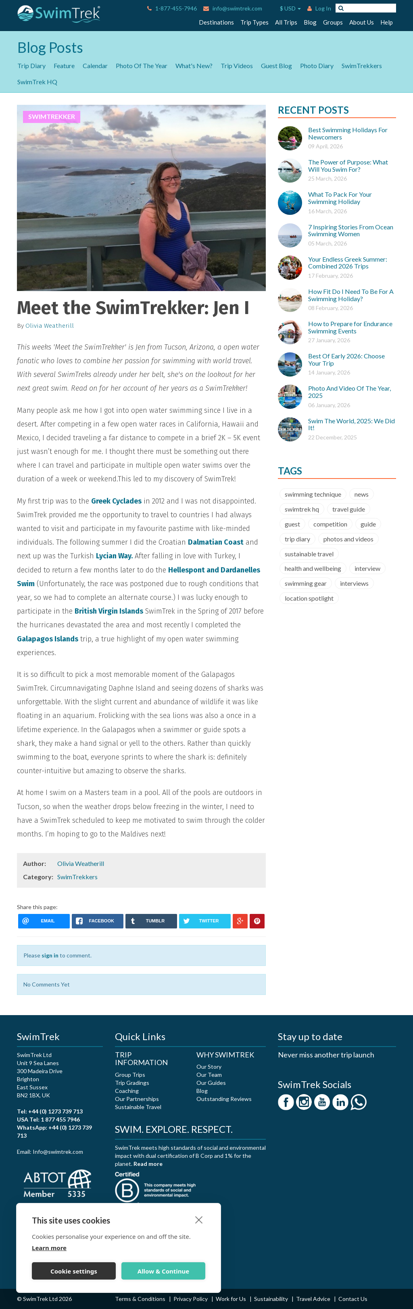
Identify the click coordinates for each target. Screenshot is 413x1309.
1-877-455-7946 (172, 8)
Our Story (208, 1066)
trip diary (297, 539)
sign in (50, 955)
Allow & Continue (164, 1271)
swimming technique (313, 494)
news (362, 494)
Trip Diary (31, 65)
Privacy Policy (191, 1298)
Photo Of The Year (141, 65)
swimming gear (306, 583)
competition (330, 524)
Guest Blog (276, 65)
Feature (64, 65)
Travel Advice (314, 1298)
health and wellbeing (313, 568)
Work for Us (231, 1298)
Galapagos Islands (47, 639)
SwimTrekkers (362, 65)
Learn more (49, 1248)
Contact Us (352, 1298)
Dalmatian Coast (216, 542)
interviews (354, 583)
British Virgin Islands (109, 611)
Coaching (127, 1090)
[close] (199, 1219)
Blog (310, 22)
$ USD (285, 8)
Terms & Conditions (141, 1298)
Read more (148, 1163)
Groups (333, 22)
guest (292, 524)
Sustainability (271, 1298)
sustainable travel (309, 554)
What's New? (194, 65)
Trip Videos (237, 65)
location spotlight (309, 598)
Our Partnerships (137, 1098)
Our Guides (211, 1082)
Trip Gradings (132, 1082)
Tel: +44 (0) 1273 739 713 (50, 1111)
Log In (319, 8)
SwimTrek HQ (37, 81)
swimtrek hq (302, 509)
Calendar (95, 65)
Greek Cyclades (116, 501)
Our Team (209, 1074)
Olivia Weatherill (49, 325)
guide (368, 524)
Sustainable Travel (138, 1106)
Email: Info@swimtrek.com (50, 1151)
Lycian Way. (114, 555)
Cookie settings (73, 1271)
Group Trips (130, 1074)
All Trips (286, 22)
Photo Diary (317, 65)
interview (367, 568)
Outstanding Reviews (224, 1098)
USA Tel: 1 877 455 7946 (48, 1119)
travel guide (348, 509)
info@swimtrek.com (232, 8)
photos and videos (348, 539)
